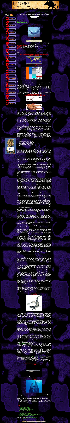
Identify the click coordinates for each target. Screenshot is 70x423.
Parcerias (16, 11)
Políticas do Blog (30, 11)
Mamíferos (19, 327)
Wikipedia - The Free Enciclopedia (26, 415)
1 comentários (33, 417)
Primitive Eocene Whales (24, 407)
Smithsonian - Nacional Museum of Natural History (30, 414)
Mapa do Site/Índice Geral (42, 11)
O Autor (10, 11)
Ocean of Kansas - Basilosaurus (26, 409)
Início (5, 11)
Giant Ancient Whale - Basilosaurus (27, 410)
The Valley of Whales (23, 412)
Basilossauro (22, 22)
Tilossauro (41, 116)
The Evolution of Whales (24, 408)
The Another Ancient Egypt (25, 413)
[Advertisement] (11, 120)
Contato (22, 11)
